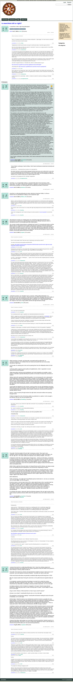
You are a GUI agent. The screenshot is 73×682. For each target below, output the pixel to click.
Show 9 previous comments (17, 36)
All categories (62, 45)
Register (69, 2)
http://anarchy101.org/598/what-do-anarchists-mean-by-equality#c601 (32, 66)
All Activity (5, 19)
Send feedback (3, 679)
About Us (23, 19)
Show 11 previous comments (16, 307)
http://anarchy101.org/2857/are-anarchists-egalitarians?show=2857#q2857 (26, 64)
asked (11, 31)
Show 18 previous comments (16, 501)
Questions (12, 19)
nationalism (47, 316)
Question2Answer (69, 679)
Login (64, 2)
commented (14, 43)
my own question (43, 212)
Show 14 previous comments (16, 237)
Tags (18, 19)
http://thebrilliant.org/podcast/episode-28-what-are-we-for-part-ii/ (23, 533)
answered (12, 159)
